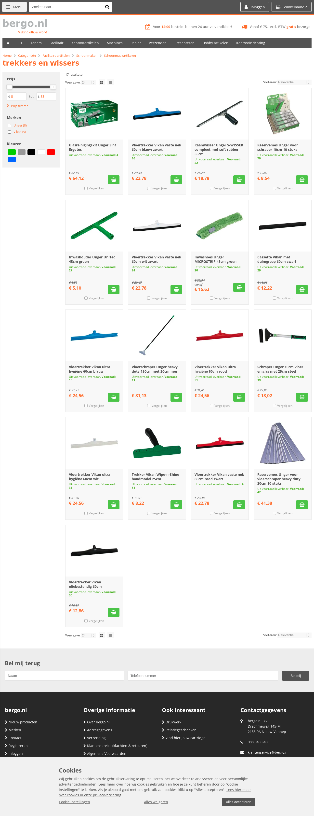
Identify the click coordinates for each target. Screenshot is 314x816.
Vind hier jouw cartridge (183, 737)
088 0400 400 (258, 742)
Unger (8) (20, 125)
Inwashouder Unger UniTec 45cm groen (92, 259)
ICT (20, 43)
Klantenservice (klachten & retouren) (115, 745)
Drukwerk (171, 722)
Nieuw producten (21, 722)
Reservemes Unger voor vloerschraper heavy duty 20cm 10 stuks (279, 479)
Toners (36, 43)
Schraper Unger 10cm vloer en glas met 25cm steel (280, 369)
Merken (13, 730)
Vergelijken (96, 188)
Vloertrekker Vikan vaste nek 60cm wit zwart (156, 259)
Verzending (94, 737)
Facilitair (57, 43)
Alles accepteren (238, 802)
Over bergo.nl (96, 722)
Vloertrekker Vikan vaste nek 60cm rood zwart (219, 476)
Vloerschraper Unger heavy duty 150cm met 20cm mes (155, 369)
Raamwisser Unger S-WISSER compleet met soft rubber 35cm (219, 149)
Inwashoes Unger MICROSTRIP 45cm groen (215, 259)
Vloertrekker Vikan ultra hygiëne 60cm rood (215, 369)
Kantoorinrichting (250, 43)
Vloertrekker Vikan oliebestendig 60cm (85, 584)
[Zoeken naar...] (108, 7)
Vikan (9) (19, 131)
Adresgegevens (97, 730)
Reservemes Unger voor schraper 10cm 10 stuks (277, 147)
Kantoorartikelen (85, 43)
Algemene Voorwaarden (104, 753)
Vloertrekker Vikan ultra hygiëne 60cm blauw (89, 369)
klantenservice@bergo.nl (268, 752)
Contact (13, 737)
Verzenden (158, 43)
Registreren (16, 745)
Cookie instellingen (74, 802)
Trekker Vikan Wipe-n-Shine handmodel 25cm (155, 476)
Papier (136, 43)
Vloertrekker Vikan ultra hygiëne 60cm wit (89, 476)
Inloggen (14, 753)
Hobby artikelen (215, 43)
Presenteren (184, 43)
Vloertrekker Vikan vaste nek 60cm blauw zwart (156, 147)
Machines (115, 43)
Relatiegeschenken (179, 730)
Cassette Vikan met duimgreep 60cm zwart (276, 259)
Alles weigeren (156, 802)
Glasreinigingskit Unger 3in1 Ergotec (93, 147)
